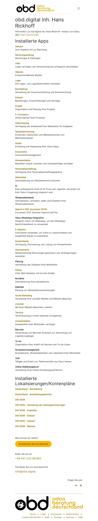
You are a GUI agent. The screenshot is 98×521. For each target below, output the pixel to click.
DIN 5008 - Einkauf (25, 415)
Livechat (19, 304)
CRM (17, 63)
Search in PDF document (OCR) (31, 209)
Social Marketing (23, 295)
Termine (19, 312)
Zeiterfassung (22, 123)
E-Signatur (20, 229)
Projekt (18, 106)
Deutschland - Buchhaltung (28, 389)
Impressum (56, 514)
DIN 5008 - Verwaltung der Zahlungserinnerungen (40, 405)
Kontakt (58, 517)
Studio (18, 143)
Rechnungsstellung (24, 55)
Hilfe (80, 517)
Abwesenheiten (22, 160)
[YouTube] (80, 485)
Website (19, 72)
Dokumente (21, 151)
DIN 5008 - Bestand (25, 426)
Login (43, 514)
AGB (47, 517)
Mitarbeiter (20, 177)
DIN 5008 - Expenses (26, 410)
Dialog (18, 270)
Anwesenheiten (22, 321)
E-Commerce (21, 114)
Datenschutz (72, 514)
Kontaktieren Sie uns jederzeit (33, 444)
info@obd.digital (25, 471)
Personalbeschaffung (25, 169)
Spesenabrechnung (24, 131)
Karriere (70, 517)
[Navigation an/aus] (79, 8)
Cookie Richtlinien (31, 517)
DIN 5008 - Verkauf (25, 421)
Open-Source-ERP (29, 34)
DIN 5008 (20, 399)
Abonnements (22, 249)
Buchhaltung (21, 89)
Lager (18, 80)
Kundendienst (22, 241)
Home (33, 514)
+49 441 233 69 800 (28, 458)
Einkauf (19, 97)
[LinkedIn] (76, 485)
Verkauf (19, 46)
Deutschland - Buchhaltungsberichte (33, 394)
